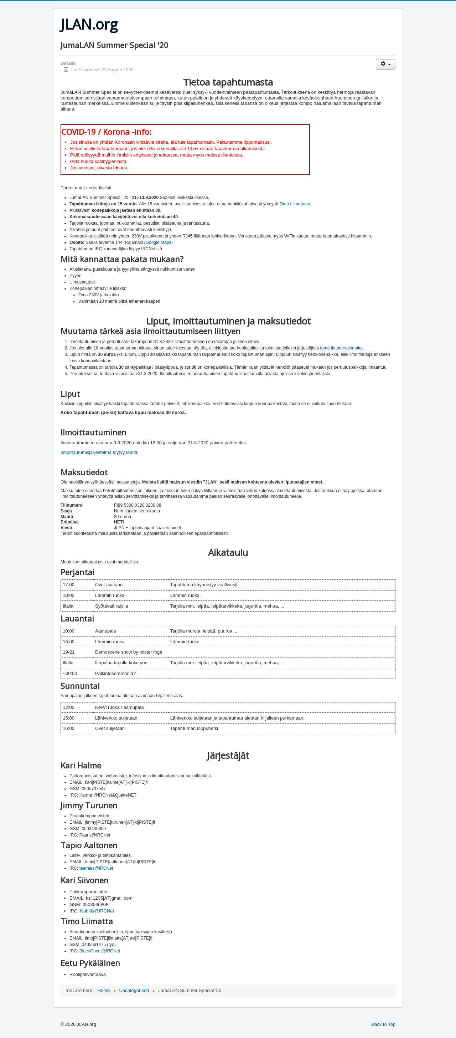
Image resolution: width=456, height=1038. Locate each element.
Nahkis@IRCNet (97, 911)
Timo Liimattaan (294, 203)
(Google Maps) (158, 242)
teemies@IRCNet (96, 868)
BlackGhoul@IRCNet (99, 950)
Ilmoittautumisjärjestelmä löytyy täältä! (100, 452)
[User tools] (385, 64)
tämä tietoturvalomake (341, 348)
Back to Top (383, 1024)
